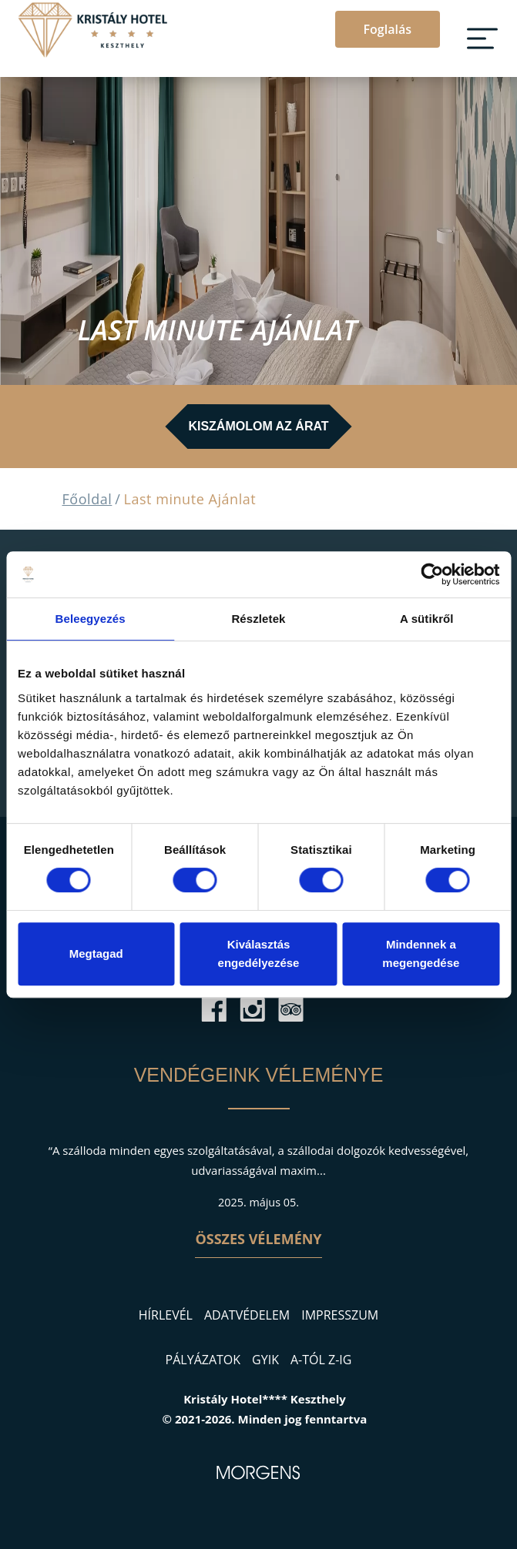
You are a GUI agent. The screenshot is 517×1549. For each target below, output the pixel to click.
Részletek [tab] (258, 618)
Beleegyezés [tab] (90, 618)
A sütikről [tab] (427, 618)
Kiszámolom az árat (258, 426)
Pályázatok (203, 1359)
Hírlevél (166, 1314)
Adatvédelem (247, 1314)
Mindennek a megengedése (420, 953)
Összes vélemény (258, 1238)
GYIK (265, 1359)
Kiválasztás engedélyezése (259, 953)
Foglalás (387, 29)
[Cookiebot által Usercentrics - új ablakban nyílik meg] (431, 574)
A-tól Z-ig (320, 1359)
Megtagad (96, 953)
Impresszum (339, 1314)
